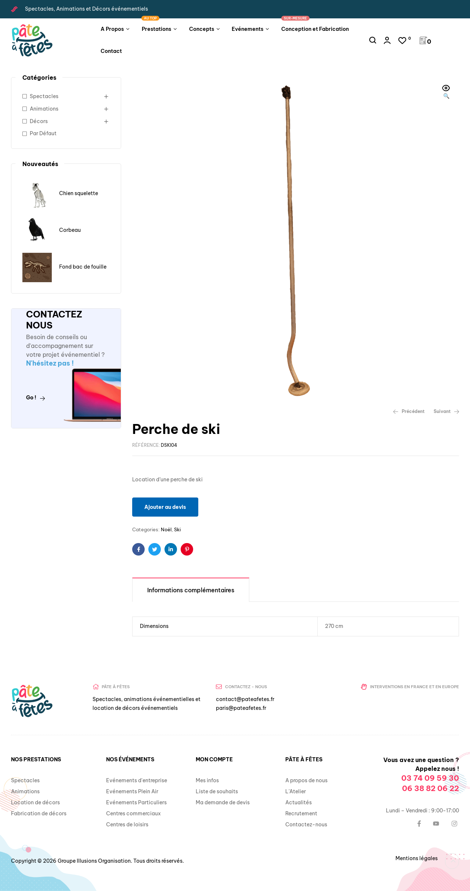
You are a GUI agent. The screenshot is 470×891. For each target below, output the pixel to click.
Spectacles (44, 96)
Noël (166, 529)
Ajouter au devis (165, 507)
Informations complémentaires (190, 590)
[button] (446, 93)
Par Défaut (43, 133)
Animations (44, 108)
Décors (39, 121)
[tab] (190, 589)
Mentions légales (416, 858)
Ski (177, 529)
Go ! (35, 397)
